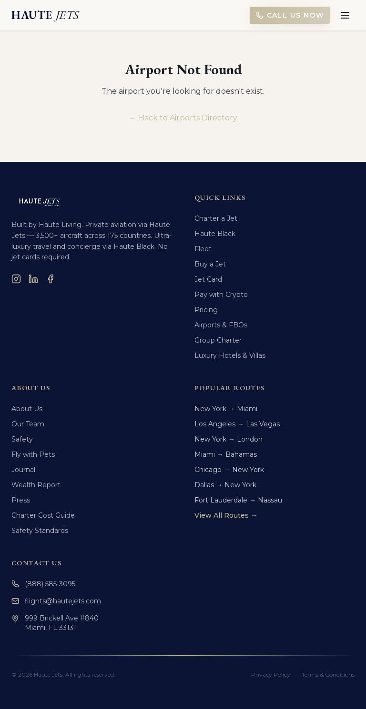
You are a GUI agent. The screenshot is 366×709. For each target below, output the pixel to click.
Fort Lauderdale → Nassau (238, 500)
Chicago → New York (229, 469)
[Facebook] (50, 279)
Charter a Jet (215, 218)
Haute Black (214, 233)
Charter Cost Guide (43, 515)
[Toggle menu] (345, 15)
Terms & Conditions (328, 674)
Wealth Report (36, 485)
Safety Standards (39, 530)
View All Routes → (225, 515)
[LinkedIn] (33, 279)
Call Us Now (289, 15)
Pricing (206, 309)
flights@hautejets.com (56, 601)
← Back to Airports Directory (183, 117)
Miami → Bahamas (225, 454)
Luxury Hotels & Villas (229, 355)
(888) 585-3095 (43, 584)
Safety (22, 439)
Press (20, 500)
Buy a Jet (210, 264)
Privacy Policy (270, 674)
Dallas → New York (225, 485)
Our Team (27, 424)
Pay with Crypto (221, 294)
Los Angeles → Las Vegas (237, 424)
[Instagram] (16, 279)
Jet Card (208, 279)
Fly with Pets (33, 454)
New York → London (228, 439)
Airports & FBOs (220, 325)
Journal (23, 469)
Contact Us (36, 563)
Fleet (203, 249)
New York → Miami (225, 408)
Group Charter (218, 340)
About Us (26, 408)
